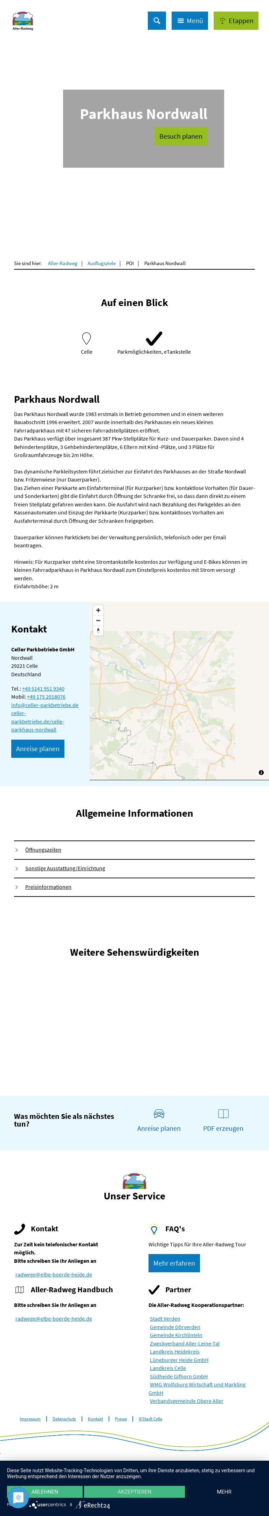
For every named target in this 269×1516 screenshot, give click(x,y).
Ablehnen (45, 1492)
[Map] (179, 691)
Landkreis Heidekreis (175, 1351)
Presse (121, 1418)
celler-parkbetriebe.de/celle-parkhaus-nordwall (37, 721)
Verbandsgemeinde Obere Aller (186, 1401)
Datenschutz (64, 1418)
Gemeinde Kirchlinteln (176, 1335)
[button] (236, 21)
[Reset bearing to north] (98, 630)
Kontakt (95, 1418)
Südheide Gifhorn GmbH (179, 1376)
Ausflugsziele (102, 263)
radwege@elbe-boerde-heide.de (53, 1274)
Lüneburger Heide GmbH (179, 1360)
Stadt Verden (165, 1318)
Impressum (30, 1418)
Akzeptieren (134, 1492)
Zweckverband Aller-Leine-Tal (185, 1343)
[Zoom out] (98, 620)
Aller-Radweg (62, 263)
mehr (224, 1492)
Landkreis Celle (168, 1368)
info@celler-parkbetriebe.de (44, 705)
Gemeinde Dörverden (175, 1327)
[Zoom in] (98, 610)
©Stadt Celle (150, 1418)
